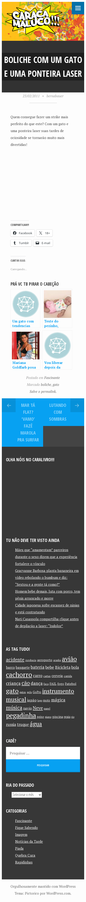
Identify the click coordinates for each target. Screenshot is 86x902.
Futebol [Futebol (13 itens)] (70, 683)
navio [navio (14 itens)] (27, 708)
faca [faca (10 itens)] (46, 684)
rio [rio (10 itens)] (72, 717)
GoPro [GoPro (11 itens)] (37, 692)
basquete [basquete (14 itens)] (23, 667)
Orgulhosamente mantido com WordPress (43, 886)
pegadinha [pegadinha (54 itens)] (21, 715)
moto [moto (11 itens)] (46, 700)
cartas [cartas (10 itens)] (47, 676)
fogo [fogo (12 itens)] (60, 684)
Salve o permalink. (43, 391)
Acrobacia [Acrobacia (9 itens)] (30, 660)
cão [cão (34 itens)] (26, 682)
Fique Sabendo (26, 827)
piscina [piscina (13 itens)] (57, 716)
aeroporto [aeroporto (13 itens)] (44, 660)
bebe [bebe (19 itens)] (49, 667)
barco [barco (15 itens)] (10, 667)
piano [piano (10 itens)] (48, 717)
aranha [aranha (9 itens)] (57, 660)
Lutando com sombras (58, 412)
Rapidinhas (24, 862)
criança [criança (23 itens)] (13, 683)
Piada (19, 848)
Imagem (21, 834)
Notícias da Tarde (29, 841)
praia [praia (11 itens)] (67, 717)
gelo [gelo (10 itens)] (29, 692)
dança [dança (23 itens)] (37, 683)
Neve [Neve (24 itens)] (38, 708)
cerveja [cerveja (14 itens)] (57, 676)
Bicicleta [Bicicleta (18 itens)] (62, 667)
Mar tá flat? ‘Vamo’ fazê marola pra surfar (28, 422)
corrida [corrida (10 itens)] (68, 676)
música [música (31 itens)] (14, 707)
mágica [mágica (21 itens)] (58, 700)
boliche (46, 384)
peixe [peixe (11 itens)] (40, 717)
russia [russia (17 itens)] (11, 724)
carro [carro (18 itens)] (37, 675)
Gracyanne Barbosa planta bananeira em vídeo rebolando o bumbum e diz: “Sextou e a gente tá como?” (47, 577)
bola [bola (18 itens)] (75, 667)
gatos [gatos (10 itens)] (22, 692)
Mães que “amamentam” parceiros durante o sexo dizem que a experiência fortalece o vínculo (46, 556)
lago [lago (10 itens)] (39, 700)
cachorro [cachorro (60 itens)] (19, 674)
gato (56, 384)
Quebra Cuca (25, 855)
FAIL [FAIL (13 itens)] (53, 683)
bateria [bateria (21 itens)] (37, 667)
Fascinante (52, 377)
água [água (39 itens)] (36, 724)
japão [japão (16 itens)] (31, 700)
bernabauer (55, 96)
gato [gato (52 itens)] (12, 690)
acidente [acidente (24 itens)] (15, 659)
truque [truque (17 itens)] (23, 724)
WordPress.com (58, 893)
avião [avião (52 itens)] (69, 658)
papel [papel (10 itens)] (47, 708)
